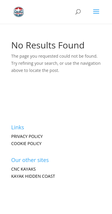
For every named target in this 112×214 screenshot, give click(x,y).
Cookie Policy (26, 143)
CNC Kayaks (23, 169)
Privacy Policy (27, 136)
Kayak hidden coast (33, 176)
